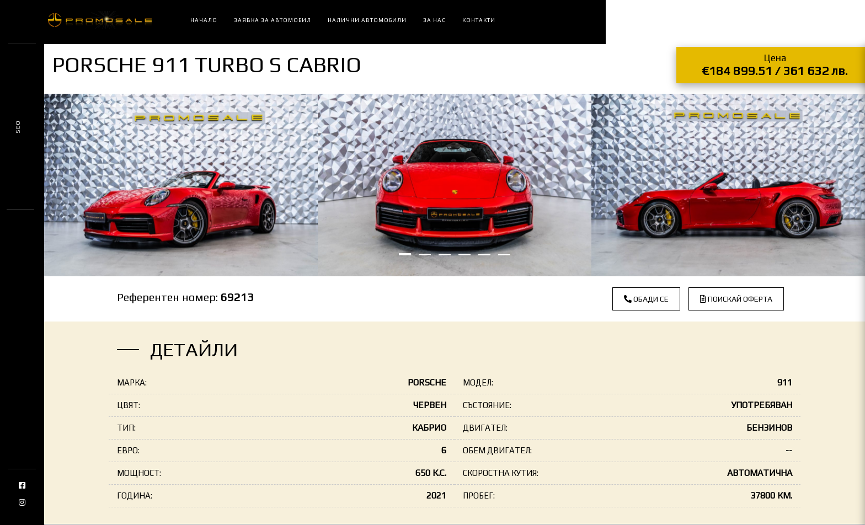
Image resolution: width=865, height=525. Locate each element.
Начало (203, 20)
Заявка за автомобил (272, 20)
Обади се (646, 298)
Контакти (478, 20)
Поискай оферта (736, 298)
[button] (405, 254)
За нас (434, 20)
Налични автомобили (367, 20)
